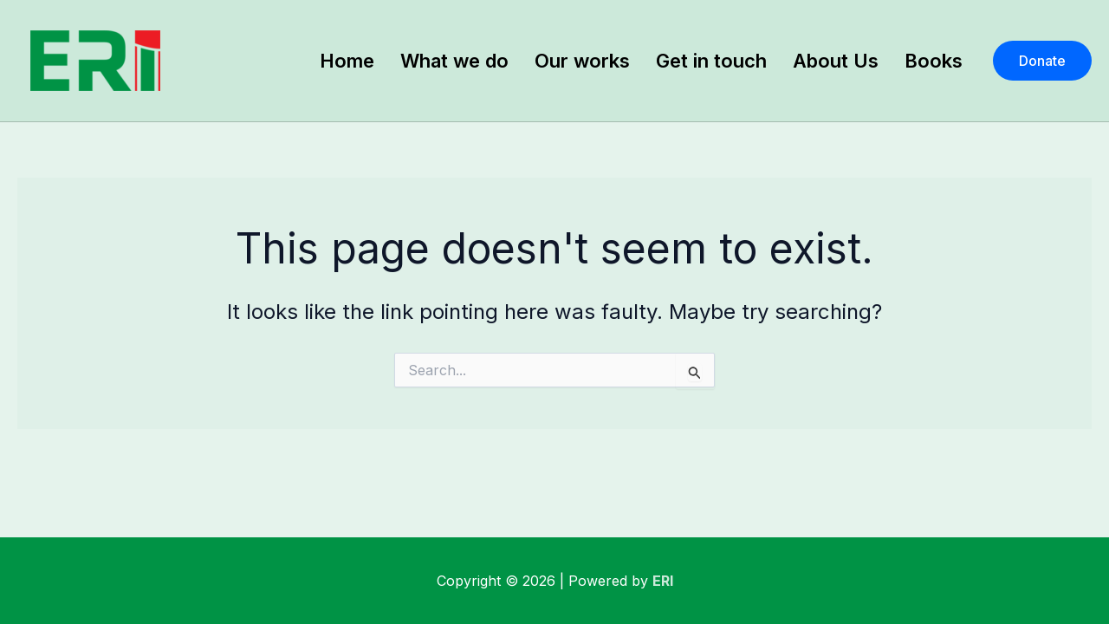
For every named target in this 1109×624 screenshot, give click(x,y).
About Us (836, 60)
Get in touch (711, 60)
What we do (454, 60)
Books (934, 60)
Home (347, 60)
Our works (582, 60)
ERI (662, 580)
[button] (1042, 61)
